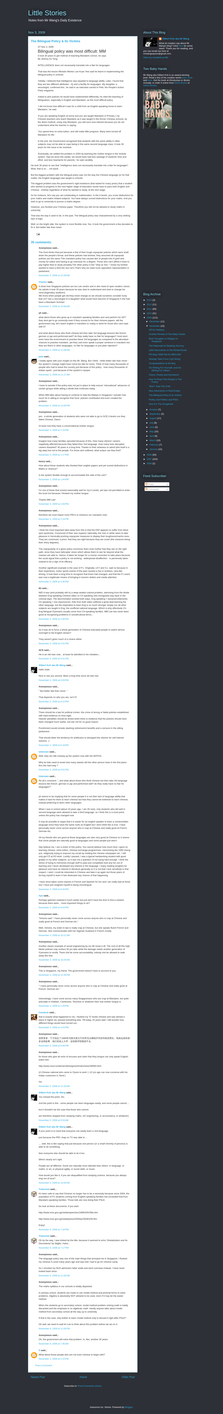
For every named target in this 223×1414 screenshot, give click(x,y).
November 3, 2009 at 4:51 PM (54, 643)
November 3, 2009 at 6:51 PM (54, 769)
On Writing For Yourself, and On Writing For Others (165, 369)
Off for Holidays (156, 329)
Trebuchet (44, 1189)
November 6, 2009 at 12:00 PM (54, 1328)
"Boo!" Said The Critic (160, 386)
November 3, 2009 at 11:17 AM (54, 374)
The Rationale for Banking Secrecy (166, 345)
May (151, 431)
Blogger (128, 1407)
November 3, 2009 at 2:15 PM (54, 519)
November (155, 326)
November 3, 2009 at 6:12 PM (54, 701)
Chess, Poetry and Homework (164, 374)
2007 (149, 459)
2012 (149, 304)
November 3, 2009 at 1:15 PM (54, 430)
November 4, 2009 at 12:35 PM (54, 975)
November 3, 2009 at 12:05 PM (54, 405)
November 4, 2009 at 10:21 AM (54, 935)
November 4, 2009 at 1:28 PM (54, 1006)
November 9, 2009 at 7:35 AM (53, 1343)
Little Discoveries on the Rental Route (168, 350)
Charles (43, 282)
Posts (149, 484)
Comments (152, 489)
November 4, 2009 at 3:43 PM (54, 1027)
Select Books (149, 85)
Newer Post (38, 1377)
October (153, 409)
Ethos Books (180, 83)
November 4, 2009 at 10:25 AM (54, 959)
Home (83, 1377)
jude (41, 356)
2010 (149, 313)
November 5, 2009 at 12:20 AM (54, 1086)
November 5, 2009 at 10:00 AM (54, 1182)
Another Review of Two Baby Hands (167, 334)
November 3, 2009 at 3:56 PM (54, 619)
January (153, 449)
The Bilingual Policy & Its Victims (165, 395)
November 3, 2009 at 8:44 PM (54, 907)
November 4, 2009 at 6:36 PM (54, 1045)
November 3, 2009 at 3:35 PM (54, 581)
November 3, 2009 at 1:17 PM (54, 454)
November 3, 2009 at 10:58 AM (54, 306)
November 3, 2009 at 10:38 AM (54, 275)
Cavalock (44, 1012)
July (151, 422)
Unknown (44, 751)
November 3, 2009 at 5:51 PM (54, 658)
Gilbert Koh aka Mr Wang (52, 665)
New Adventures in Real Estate (164, 390)
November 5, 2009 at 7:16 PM (54, 1229)
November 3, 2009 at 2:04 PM (54, 504)
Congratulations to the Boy (162, 363)
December (155, 321)
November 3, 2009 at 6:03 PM (54, 680)
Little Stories (47, 13)
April (152, 436)
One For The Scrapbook (161, 404)
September (155, 414)
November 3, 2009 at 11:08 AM (54, 350)
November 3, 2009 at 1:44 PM (54, 479)
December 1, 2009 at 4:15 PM (54, 1359)
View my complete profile (155, 57)
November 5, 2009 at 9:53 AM (53, 1120)
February (154, 444)
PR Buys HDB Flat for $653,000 (165, 354)
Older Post (128, 1377)
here (181, 45)
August (153, 418)
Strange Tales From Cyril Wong (164, 359)
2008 (149, 454)
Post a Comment (43, 1365)
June (152, 427)
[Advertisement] (165, 158)
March (152, 440)
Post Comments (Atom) (89, 1386)
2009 (149, 317)
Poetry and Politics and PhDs (163, 399)
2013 (149, 300)
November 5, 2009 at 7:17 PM (54, 1247)
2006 (149, 463)
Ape (41, 895)
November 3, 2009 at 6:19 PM (54, 745)
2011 (149, 309)
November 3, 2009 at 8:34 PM (54, 889)
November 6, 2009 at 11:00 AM (54, 1275)
